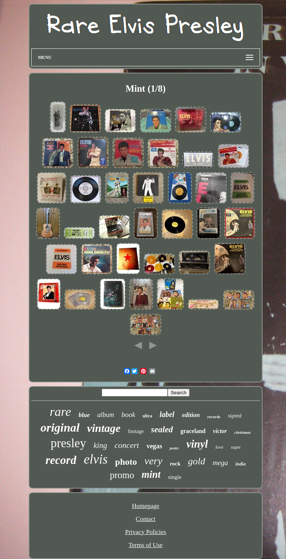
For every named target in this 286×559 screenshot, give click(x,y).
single (174, 477)
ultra (147, 416)
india (240, 464)
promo (122, 475)
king (100, 445)
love (219, 447)
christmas (242, 432)
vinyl (197, 444)
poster (174, 448)
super (236, 447)
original (60, 427)
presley (68, 443)
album (105, 415)
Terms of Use (145, 545)
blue (84, 415)
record (60, 460)
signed (235, 416)
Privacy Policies (145, 532)
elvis (96, 459)
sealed (162, 429)
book (128, 415)
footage (136, 431)
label (166, 414)
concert (126, 445)
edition (191, 415)
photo (126, 462)
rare (60, 412)
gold (196, 461)
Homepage (145, 505)
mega (220, 463)
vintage (104, 428)
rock (175, 464)
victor (220, 431)
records (213, 416)
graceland (193, 431)
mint (151, 474)
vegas (154, 446)
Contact (146, 518)
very (153, 461)
